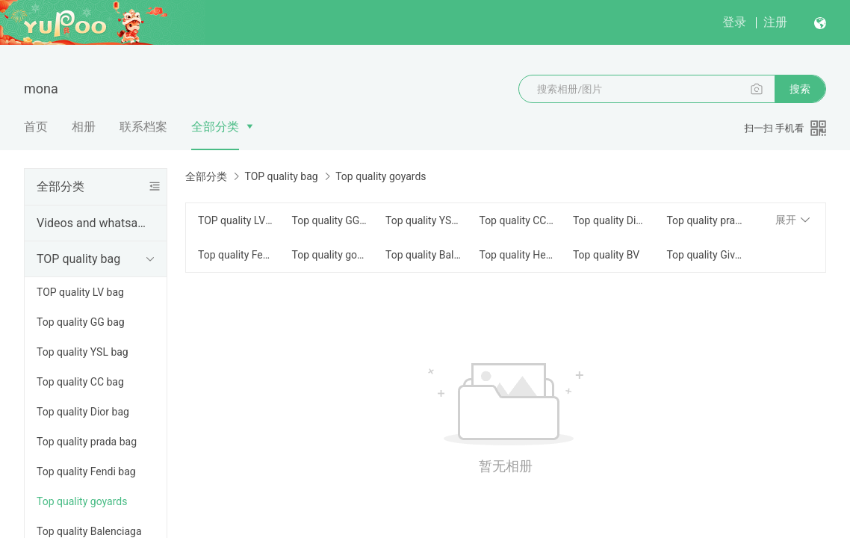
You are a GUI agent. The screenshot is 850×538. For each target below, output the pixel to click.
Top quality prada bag (87, 442)
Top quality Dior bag (83, 412)
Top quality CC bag (80, 382)
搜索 (799, 89)
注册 (775, 22)
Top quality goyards (82, 501)
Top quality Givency (704, 255)
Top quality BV (606, 255)
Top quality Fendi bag (86, 471)
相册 (84, 127)
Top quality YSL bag (82, 352)
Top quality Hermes (516, 255)
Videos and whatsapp (93, 223)
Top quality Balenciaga (423, 255)
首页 (36, 127)
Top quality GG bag (81, 322)
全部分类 (215, 127)
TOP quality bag (78, 259)
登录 (734, 22)
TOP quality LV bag (80, 292)
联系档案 (143, 127)
